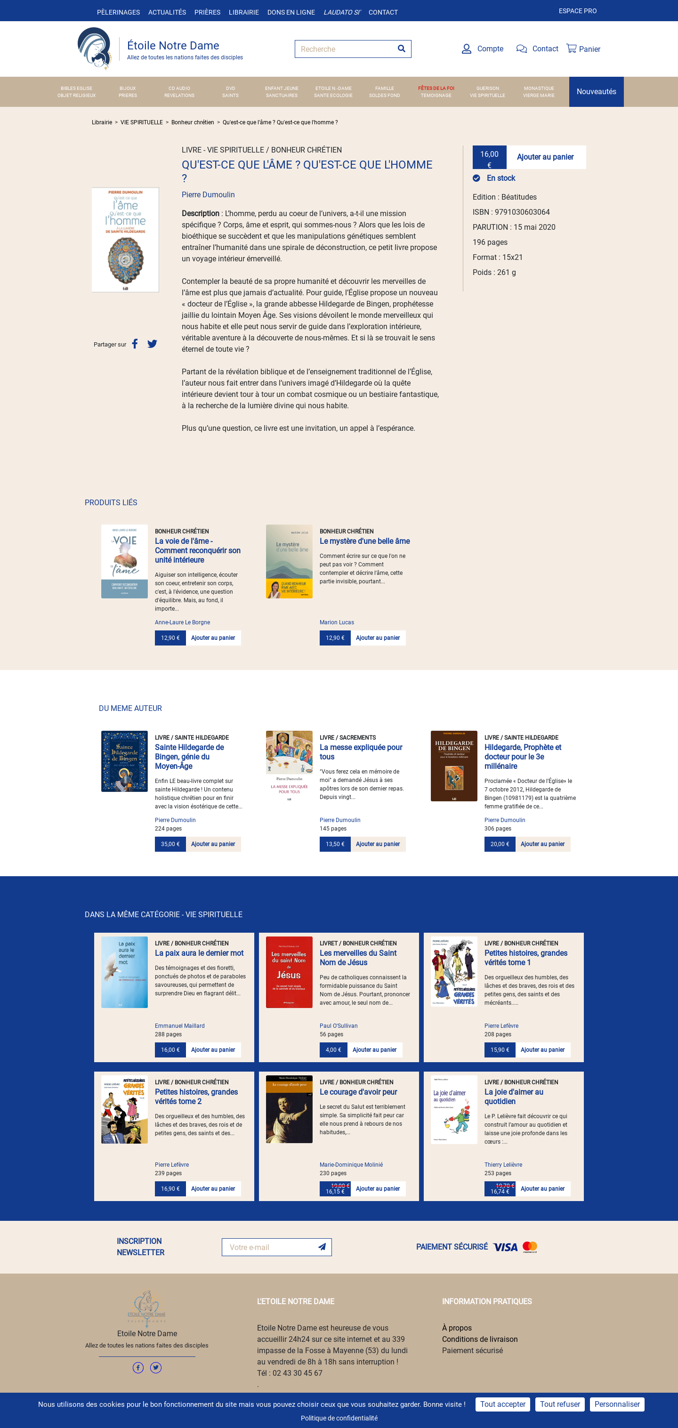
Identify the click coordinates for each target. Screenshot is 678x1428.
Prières (207, 12)
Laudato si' (341, 12)
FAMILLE (384, 88)
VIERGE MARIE (539, 95)
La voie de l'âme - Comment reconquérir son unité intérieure (198, 551)
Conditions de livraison (480, 1339)
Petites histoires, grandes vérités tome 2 (196, 1097)
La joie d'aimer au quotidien (513, 1097)
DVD (230, 88)
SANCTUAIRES (282, 95)
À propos (457, 1327)
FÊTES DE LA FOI (436, 88)
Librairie (244, 12)
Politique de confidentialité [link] (339, 1418)
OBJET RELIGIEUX (76, 95)
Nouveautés (596, 91)
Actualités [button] (167, 12)
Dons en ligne (291, 12)
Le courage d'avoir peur (358, 1092)
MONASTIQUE (539, 88)
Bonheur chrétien (192, 122)
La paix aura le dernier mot (199, 953)
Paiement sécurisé (472, 1350)
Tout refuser (560, 1404)
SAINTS (230, 95)
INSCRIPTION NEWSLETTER (140, 1247)
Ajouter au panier (545, 157)
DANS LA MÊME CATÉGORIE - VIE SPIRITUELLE (163, 914)
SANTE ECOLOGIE (333, 95)
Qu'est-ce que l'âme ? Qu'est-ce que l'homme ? (280, 122)
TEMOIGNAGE (436, 95)
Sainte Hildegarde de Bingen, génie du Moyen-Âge (189, 757)
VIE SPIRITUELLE (487, 95)
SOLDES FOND (384, 95)
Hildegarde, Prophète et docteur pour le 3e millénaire (522, 757)
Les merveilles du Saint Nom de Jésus (358, 958)
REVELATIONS (179, 95)
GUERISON (487, 88)
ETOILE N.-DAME (333, 88)
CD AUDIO (179, 88)
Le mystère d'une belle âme (365, 541)
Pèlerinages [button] (118, 12)
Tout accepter (502, 1404)
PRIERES (128, 95)
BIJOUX (128, 88)
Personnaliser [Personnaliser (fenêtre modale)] (617, 1404)
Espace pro (578, 11)
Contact (383, 12)
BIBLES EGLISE (76, 88)
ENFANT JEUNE (282, 88)
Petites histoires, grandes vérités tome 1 (525, 958)
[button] (97, 239)
